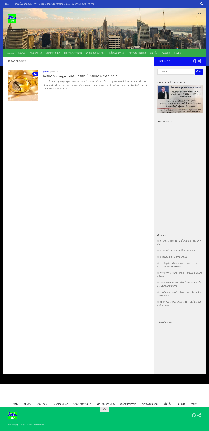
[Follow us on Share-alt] (199, 61)
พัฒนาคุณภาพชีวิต (73, 53)
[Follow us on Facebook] (195, 61)
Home (7, 4)
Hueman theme (38, 425)
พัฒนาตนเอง (36, 53)
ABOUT (21, 53)
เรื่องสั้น (153, 53)
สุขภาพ (46, 72)
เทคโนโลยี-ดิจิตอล (137, 53)
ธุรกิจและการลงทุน (95, 53)
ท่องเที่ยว (166, 53)
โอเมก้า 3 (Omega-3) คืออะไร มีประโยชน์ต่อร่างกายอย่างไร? (80, 76)
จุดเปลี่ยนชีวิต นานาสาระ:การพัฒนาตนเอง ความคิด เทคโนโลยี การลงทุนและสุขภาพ (54, 4)
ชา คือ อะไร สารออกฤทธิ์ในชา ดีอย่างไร (177, 250)
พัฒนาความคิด (53, 53)
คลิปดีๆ (177, 53)
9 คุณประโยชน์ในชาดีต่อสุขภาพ (174, 257)
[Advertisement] (180, 176)
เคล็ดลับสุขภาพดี (116, 53)
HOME (10, 53)
